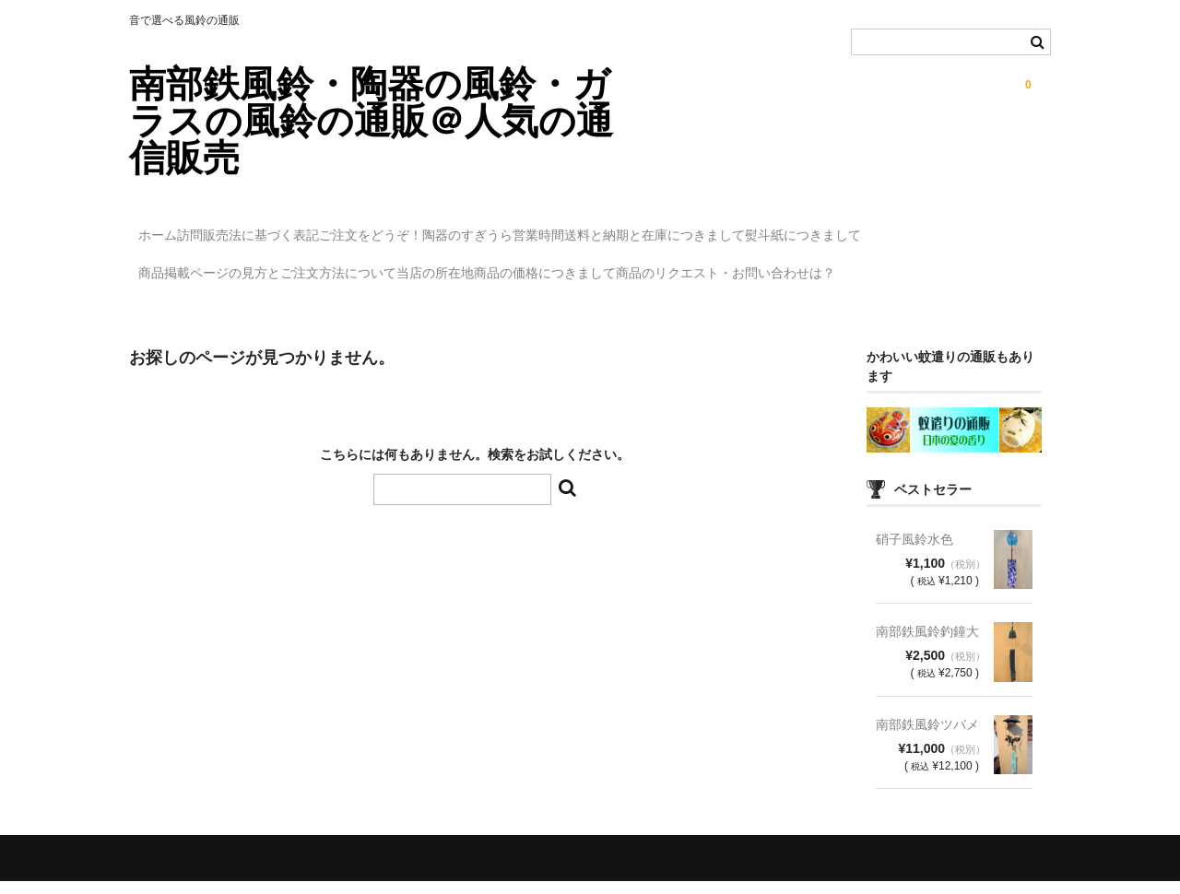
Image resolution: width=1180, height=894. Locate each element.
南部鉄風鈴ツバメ (927, 737)
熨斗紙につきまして (206, 265)
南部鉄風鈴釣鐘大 (927, 644)
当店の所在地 (636, 265)
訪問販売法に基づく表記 (296, 226)
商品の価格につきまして (784, 265)
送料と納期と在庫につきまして (816, 226)
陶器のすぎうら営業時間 (617, 226)
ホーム (167, 226)
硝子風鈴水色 (914, 552)
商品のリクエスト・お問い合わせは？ (257, 304)
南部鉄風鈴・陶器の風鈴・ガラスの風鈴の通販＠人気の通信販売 (371, 121)
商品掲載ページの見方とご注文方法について (430, 265)
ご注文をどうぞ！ (456, 226)
